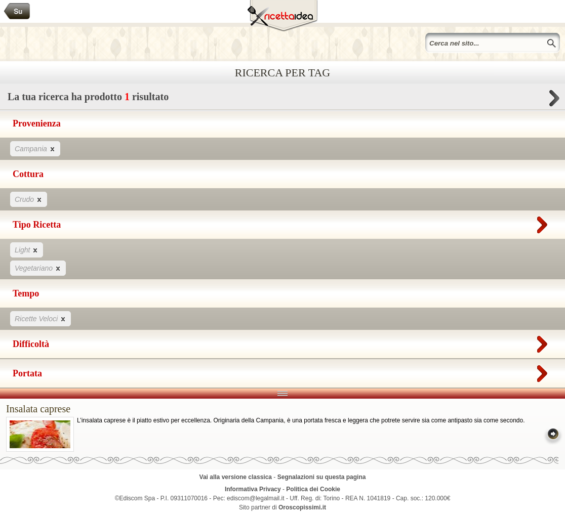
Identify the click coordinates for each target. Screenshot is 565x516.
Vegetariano (38, 268)
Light (26, 249)
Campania (35, 148)
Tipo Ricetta (282, 222)
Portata (282, 371)
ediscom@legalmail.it (256, 498)
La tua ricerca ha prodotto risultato (282, 99)
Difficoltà (282, 342)
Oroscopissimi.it (302, 507)
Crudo (29, 199)
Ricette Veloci (40, 318)
